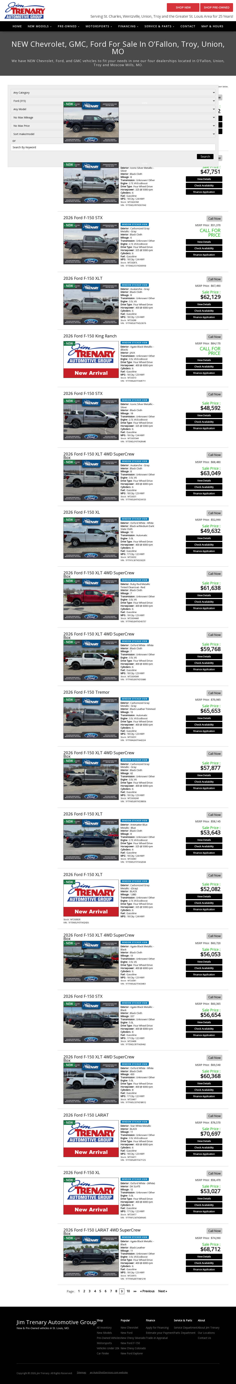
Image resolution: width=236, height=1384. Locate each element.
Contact (188, 28)
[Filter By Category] (31, 99)
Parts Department (184, 1334)
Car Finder (103, 1355)
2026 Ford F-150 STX (83, 98)
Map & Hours (212, 28)
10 (128, 1293)
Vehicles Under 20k (108, 1350)
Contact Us (204, 1339)
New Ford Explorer (132, 1355)
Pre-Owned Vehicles (109, 1339)
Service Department (186, 1329)
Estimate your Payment (160, 1334)
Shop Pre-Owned (210, 9)
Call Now (214, 99)
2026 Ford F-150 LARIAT (86, 1116)
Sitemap (81, 1374)
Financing (127, 28)
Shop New (163, 9)
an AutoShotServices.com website (109, 1374)
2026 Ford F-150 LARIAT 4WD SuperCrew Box (101, 1233)
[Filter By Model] (31, 115)
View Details (204, 120)
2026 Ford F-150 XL (81, 513)
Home (17, 28)
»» (134, 1293)
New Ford (126, 1334)
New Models (38, 28)
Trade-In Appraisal (157, 1339)
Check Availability (204, 126)
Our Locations (206, 1334)
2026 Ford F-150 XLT (83, 279)
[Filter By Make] (31, 107)
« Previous (147, 1293)
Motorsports (97, 28)
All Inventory (104, 1329)
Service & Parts (158, 28)
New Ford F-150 (130, 1344)
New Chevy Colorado (133, 1350)
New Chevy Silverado (133, 1339)
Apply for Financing (157, 1329)
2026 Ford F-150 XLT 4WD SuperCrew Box (98, 457)
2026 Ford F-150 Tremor (86, 693)
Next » (162, 1293)
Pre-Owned (67, 28)
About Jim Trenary (208, 1329)
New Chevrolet (129, 1329)
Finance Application (204, 132)
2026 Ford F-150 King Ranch (90, 337)
